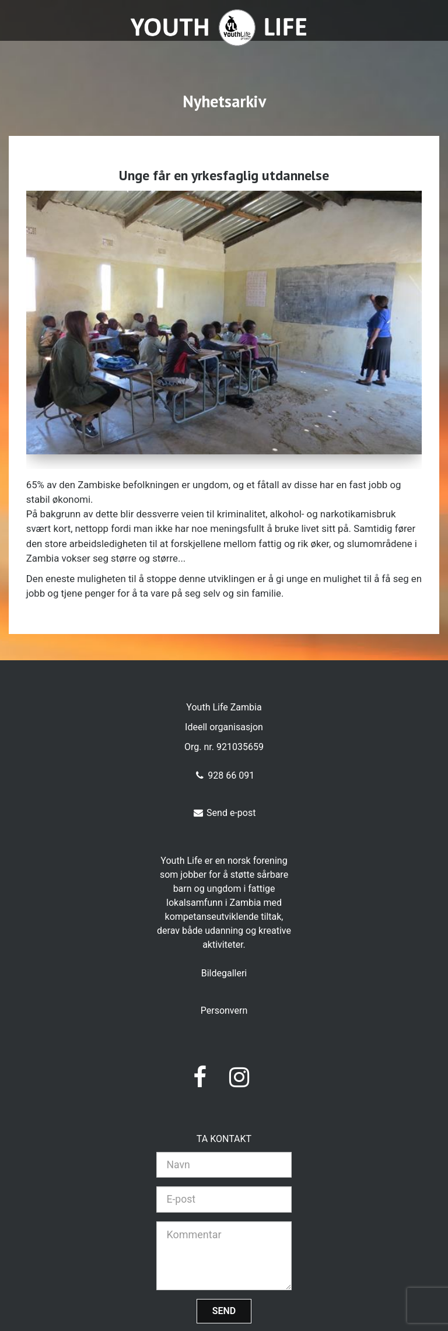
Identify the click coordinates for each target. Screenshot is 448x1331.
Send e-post (224, 812)
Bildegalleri (224, 973)
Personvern (224, 1010)
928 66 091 (224, 775)
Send (224, 1310)
